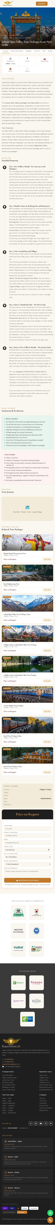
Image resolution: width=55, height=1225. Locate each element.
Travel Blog (42, 1103)
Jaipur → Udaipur (7, 1111)
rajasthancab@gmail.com (11, 1064)
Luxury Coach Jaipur (8, 1090)
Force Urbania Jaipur (8, 1085)
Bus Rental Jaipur (7, 1083)
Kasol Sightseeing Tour (11, 584)
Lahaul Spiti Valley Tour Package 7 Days (17, 615)
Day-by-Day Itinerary (18, 51)
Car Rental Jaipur (7, 1075)
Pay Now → (22, 1212)
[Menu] (50, 4)
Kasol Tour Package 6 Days (13, 767)
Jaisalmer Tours (44, 1083)
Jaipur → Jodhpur (8, 1108)
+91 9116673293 (8, 1062)
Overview (6, 51)
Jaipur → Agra (6, 1101)
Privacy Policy (43, 1106)
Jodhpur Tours (44, 1078)
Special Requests (10, 868)
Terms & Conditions (45, 1108)
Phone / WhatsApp (11, 832)
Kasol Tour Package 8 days (13, 736)
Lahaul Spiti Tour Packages (15, 35)
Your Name (8, 826)
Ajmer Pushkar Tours (45, 1085)
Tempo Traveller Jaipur (9, 1078)
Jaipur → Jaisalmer (8, 1106)
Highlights (30, 51)
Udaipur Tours (43, 1080)
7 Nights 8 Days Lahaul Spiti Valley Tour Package (20, 645)
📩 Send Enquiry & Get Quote (27, 880)
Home (3, 35)
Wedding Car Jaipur (8, 1087)
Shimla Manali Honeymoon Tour (15, 554)
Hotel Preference (11, 861)
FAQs (46, 51)
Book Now (41, 4)
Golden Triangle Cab (8, 1103)
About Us (42, 1098)
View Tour (47, 559)
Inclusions (39, 51)
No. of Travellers (11, 854)
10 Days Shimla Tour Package (13, 706)
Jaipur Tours (43, 1075)
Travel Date (8, 846)
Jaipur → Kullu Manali (9, 1113)
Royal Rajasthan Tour (46, 1090)
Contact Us (43, 1101)
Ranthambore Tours (45, 1087)
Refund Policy (43, 1111)
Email (6, 839)
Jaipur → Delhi (6, 1098)
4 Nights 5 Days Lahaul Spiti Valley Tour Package (20, 675)
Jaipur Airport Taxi (8, 1080)
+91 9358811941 (8, 1059)
